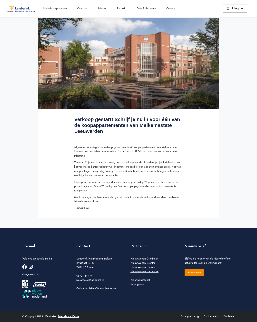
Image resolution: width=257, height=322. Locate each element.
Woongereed (137, 284)
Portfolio (121, 8)
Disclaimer (229, 316)
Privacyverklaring (189, 316)
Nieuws (102, 8)
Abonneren (194, 272)
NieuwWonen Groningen (144, 259)
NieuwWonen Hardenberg (145, 271)
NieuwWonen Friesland (143, 267)
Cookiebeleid (211, 316)
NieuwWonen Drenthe (143, 263)
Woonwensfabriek (140, 280)
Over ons (82, 8)
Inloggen (235, 8)
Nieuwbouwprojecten (55, 8)
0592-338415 (84, 276)
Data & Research (146, 8)
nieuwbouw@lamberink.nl (90, 280)
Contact (170, 8)
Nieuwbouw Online (68, 316)
